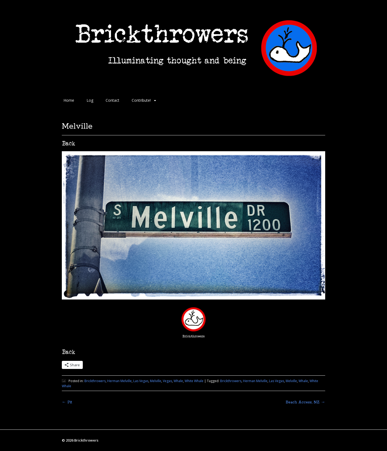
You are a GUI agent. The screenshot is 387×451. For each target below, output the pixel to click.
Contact (112, 100)
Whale (178, 381)
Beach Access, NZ (305, 402)
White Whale (194, 381)
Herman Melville (119, 381)
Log (90, 100)
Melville (155, 381)
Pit (67, 402)
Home (68, 100)
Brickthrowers (95, 381)
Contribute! (141, 100)
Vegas (167, 381)
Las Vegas (140, 381)
